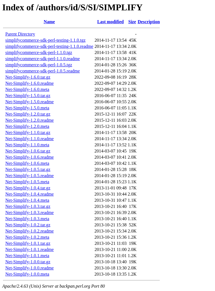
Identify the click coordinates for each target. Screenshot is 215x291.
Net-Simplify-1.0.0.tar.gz (27, 261)
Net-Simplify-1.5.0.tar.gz (27, 95)
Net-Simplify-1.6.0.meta (27, 89)
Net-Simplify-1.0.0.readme (29, 268)
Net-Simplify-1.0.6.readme (29, 157)
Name (49, 21)
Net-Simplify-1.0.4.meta (27, 200)
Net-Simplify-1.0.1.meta (27, 255)
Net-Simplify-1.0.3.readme (29, 212)
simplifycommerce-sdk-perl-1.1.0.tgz (38, 52)
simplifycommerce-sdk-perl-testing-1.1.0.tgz (45, 40)
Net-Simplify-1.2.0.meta (27, 126)
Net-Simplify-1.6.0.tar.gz (27, 77)
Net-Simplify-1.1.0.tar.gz (27, 132)
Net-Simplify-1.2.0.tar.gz (27, 114)
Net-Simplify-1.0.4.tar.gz (27, 188)
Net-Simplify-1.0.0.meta (27, 274)
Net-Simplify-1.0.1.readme (29, 249)
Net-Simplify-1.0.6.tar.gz (27, 151)
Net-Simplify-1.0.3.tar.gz (27, 206)
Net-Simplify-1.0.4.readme (29, 194)
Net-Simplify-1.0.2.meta (27, 237)
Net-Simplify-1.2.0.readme (29, 120)
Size (132, 21)
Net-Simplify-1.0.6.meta (27, 163)
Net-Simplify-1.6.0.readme (29, 83)
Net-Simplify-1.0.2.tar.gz (27, 224)
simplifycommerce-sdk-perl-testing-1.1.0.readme (49, 46)
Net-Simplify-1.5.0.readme (29, 101)
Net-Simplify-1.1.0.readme (29, 138)
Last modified (110, 21)
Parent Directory (20, 34)
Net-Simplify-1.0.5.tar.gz (27, 169)
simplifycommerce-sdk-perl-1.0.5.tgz (38, 64)
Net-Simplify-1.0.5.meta (27, 181)
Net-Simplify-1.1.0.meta (27, 144)
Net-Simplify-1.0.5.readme (29, 175)
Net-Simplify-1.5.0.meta (27, 107)
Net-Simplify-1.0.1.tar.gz (27, 243)
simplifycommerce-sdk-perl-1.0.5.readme (42, 71)
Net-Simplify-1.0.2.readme (29, 231)
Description (149, 21)
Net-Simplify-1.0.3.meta (27, 218)
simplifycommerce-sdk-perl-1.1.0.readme (42, 58)
